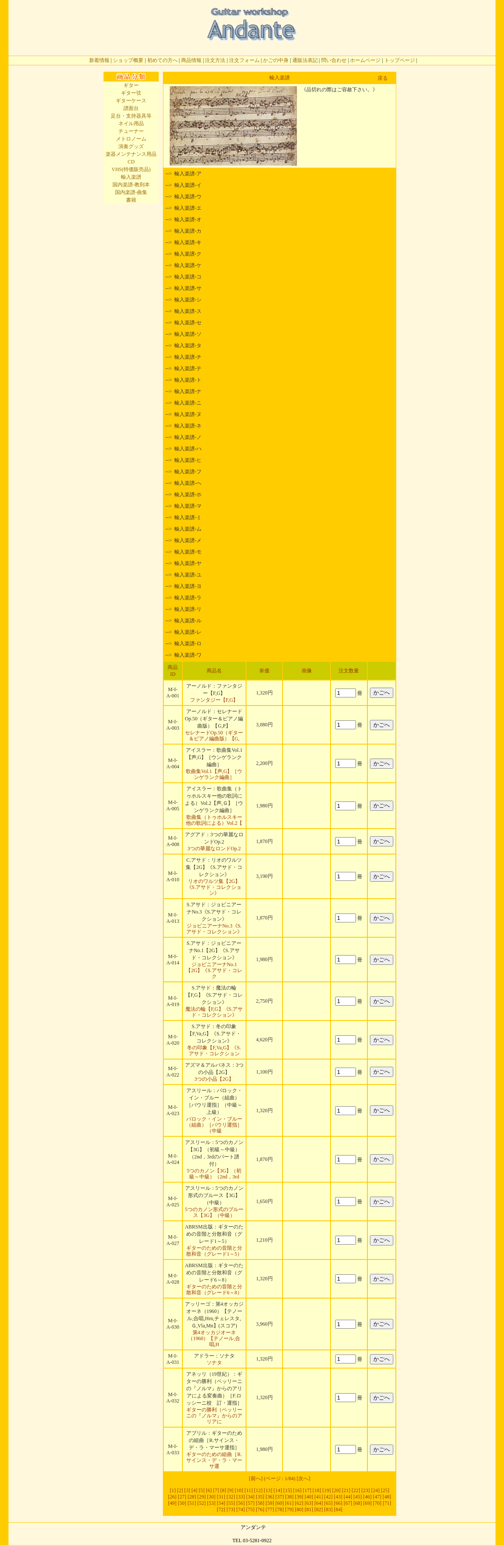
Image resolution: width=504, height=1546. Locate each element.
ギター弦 (131, 93)
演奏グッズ (131, 146)
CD (131, 162)
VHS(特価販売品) (131, 169)
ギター (131, 85)
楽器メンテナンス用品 (131, 154)
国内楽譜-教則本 (131, 185)
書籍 (131, 200)
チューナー (131, 131)
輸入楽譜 (131, 177)
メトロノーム (131, 139)
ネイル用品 (131, 123)
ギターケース (131, 101)
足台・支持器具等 (131, 116)
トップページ (399, 60)
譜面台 (131, 108)
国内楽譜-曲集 (131, 192)
